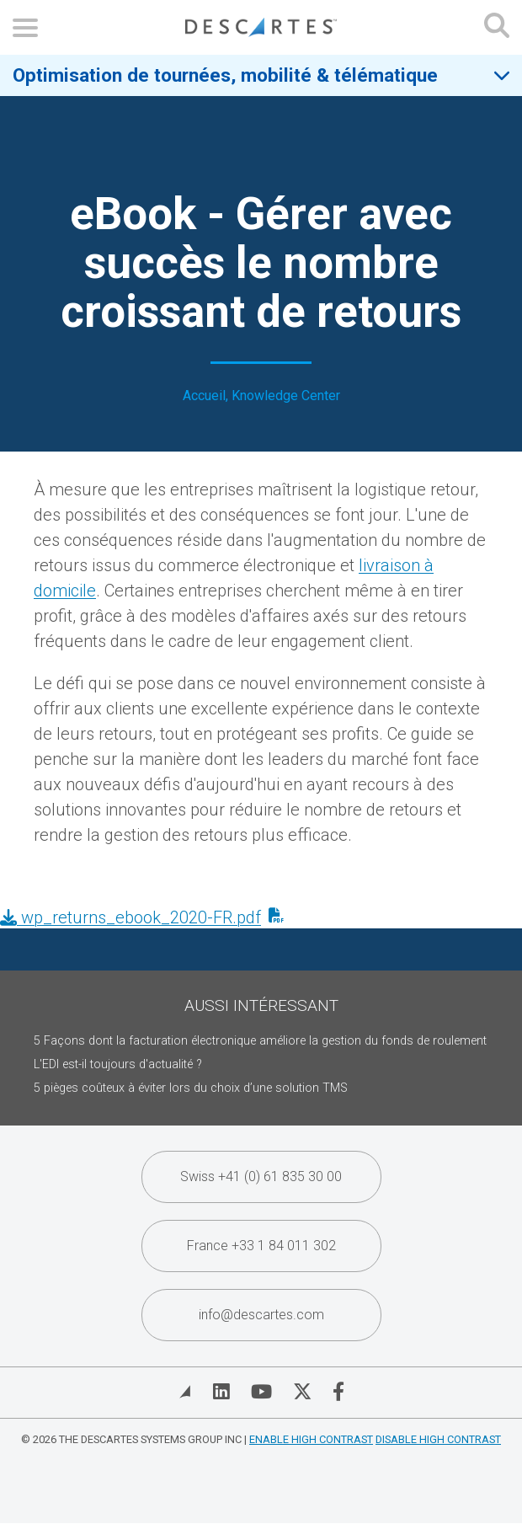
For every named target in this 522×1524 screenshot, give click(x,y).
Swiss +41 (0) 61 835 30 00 (261, 1176)
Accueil (204, 396)
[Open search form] (496, 27)
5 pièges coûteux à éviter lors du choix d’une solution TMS (191, 1088)
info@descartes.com (261, 1315)
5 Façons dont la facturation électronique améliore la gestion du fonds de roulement (260, 1041)
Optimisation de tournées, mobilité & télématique (225, 75)
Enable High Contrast (311, 1439)
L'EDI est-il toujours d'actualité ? (118, 1064)
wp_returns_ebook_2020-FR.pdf (130, 917)
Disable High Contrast (438, 1439)
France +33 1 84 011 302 (261, 1246)
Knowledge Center (286, 396)
